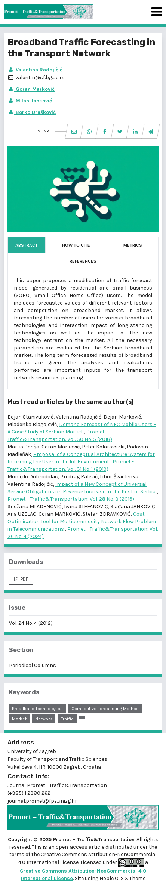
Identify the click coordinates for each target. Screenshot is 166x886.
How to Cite (76, 245)
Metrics (132, 245)
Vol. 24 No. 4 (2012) (31, 623)
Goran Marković (31, 89)
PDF (23, 579)
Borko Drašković (31, 112)
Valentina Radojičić (34, 70)
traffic (67, 719)
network (43, 719)
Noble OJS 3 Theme (121, 878)
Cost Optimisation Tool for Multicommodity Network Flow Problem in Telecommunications (81, 521)
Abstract (26, 245)
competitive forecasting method (105, 708)
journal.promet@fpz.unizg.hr (42, 801)
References (83, 261)
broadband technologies (37, 708)
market (19, 719)
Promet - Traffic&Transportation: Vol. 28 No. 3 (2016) (70, 499)
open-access (72, 847)
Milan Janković (29, 101)
